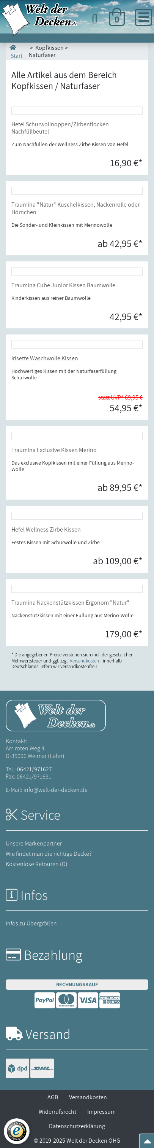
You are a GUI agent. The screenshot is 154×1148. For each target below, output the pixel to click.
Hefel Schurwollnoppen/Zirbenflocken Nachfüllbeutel (60, 127)
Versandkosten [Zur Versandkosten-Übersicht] (84, 661)
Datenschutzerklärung (77, 1126)
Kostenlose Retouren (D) (37, 864)
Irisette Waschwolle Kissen (44, 358)
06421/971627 (34, 769)
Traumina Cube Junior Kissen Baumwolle (63, 285)
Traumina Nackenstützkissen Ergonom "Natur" (70, 603)
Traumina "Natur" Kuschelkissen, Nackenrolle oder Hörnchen (75, 208)
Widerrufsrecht (57, 1112)
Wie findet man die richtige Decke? (49, 854)
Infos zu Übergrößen (31, 923)
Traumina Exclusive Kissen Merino (54, 450)
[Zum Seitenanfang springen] (147, 1144)
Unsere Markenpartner (34, 843)
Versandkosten (88, 1097)
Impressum (101, 1112)
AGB (52, 1097)
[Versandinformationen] (30, 1069)
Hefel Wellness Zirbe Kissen (46, 529)
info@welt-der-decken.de (56, 790)
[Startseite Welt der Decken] (56, 715)
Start (15, 51)
